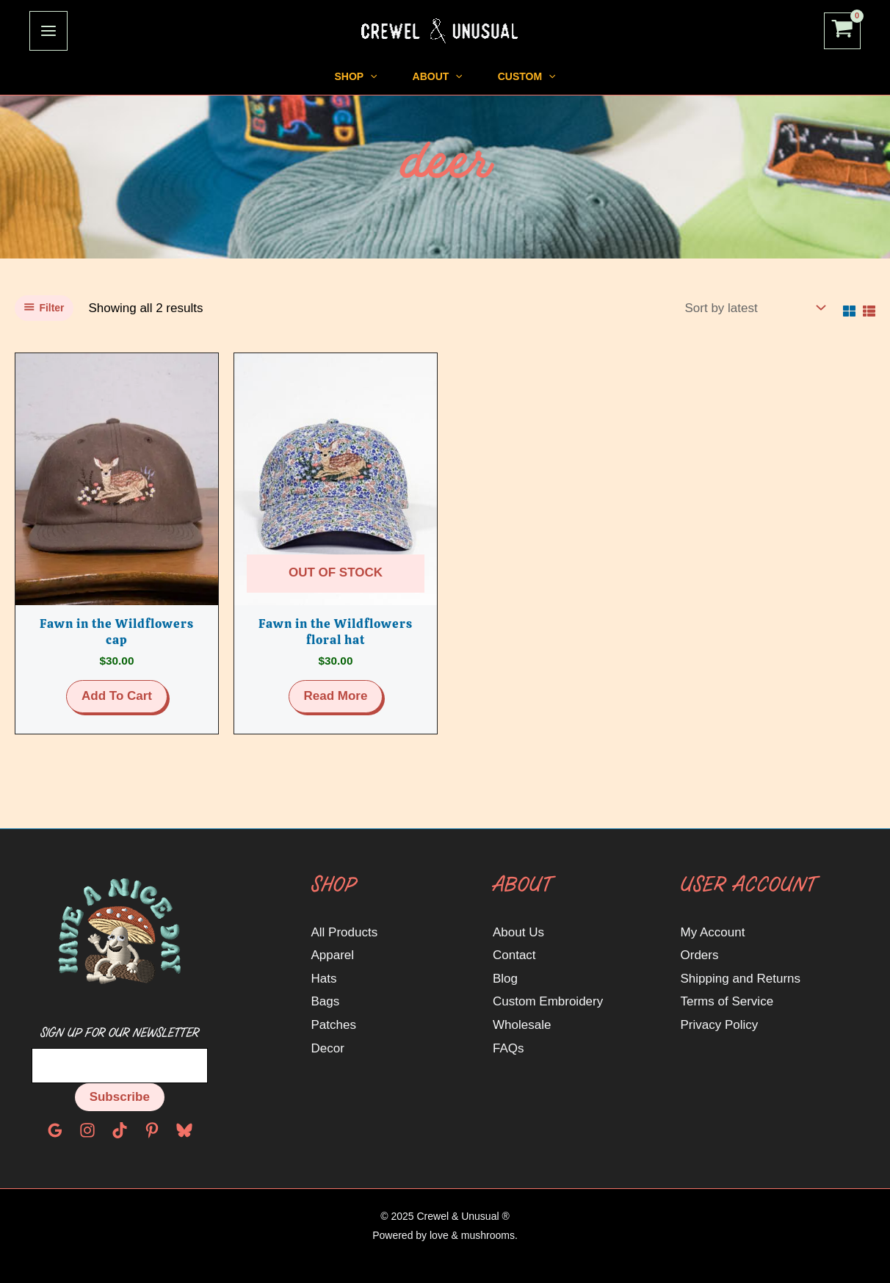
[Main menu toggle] (48, 31)
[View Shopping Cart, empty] (842, 31)
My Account (713, 932)
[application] (340, 76)
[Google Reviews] (55, 1130)
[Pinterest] (152, 1130)
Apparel (333, 955)
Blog (505, 979)
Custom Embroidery (548, 1001)
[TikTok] (120, 1130)
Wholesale (522, 1025)
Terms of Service (727, 1001)
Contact (514, 955)
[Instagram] (87, 1130)
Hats (324, 979)
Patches (333, 1025)
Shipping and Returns (741, 979)
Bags (325, 1001)
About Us (518, 932)
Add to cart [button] (117, 696)
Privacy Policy (720, 1025)
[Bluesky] (184, 1130)
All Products (344, 932)
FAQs (508, 1048)
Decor (327, 1048)
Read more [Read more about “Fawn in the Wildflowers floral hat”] (336, 696)
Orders (700, 955)
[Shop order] (753, 308)
